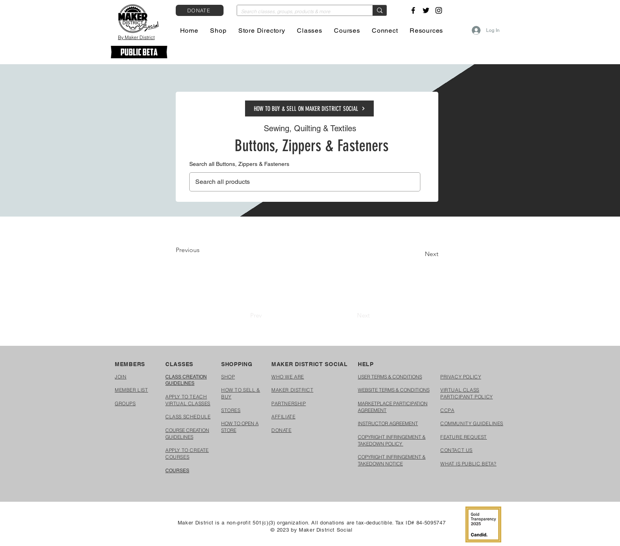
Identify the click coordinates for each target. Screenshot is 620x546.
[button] (218, 30)
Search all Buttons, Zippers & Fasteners (239, 164)
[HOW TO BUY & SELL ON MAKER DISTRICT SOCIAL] (309, 108)
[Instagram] (438, 10)
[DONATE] (200, 10)
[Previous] (202, 250)
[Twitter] (426, 10)
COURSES (177, 470)
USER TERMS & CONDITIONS (390, 377)
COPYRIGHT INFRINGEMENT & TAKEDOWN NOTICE (392, 460)
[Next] (418, 254)
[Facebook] (413, 10)
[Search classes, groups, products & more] (298, 11)
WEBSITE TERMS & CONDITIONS (394, 390)
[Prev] (256, 315)
